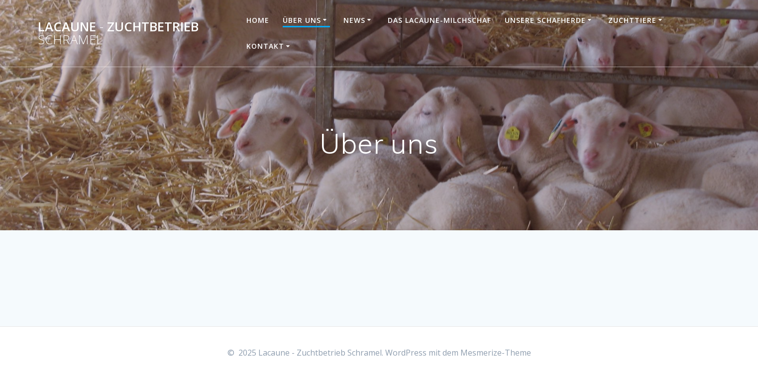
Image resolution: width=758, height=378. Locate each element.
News (354, 20)
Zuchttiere (632, 20)
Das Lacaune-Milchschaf (439, 20)
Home (257, 20)
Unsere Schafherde (545, 20)
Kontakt (265, 46)
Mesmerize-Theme (495, 352)
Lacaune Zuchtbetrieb (118, 33)
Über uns (302, 20)
